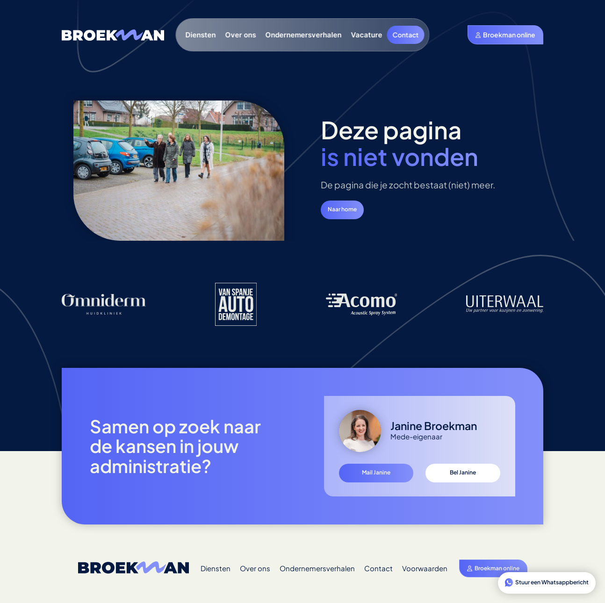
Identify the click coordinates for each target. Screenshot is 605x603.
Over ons (240, 34)
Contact (406, 34)
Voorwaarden (424, 568)
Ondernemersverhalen (304, 34)
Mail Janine (376, 472)
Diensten (201, 34)
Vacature (366, 34)
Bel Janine (463, 472)
